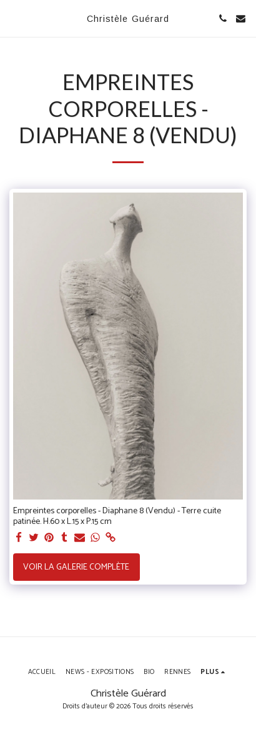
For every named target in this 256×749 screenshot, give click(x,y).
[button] (13, 18)
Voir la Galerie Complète (76, 567)
